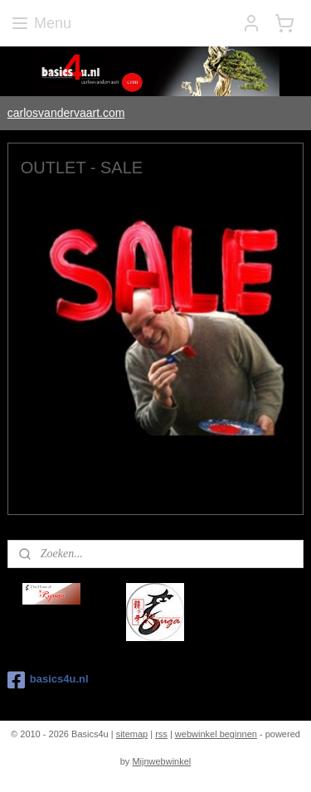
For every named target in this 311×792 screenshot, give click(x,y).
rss (161, 734)
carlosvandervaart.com (66, 112)
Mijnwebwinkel (161, 761)
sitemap (132, 734)
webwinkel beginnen (216, 734)
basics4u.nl (48, 680)
